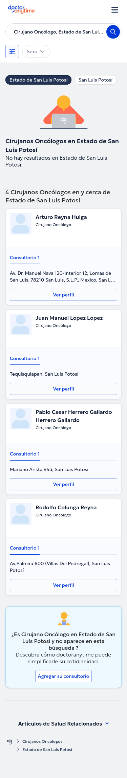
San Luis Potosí (95, 80)
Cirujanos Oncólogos (42, 741)
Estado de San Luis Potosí (38, 80)
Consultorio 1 (25, 257)
